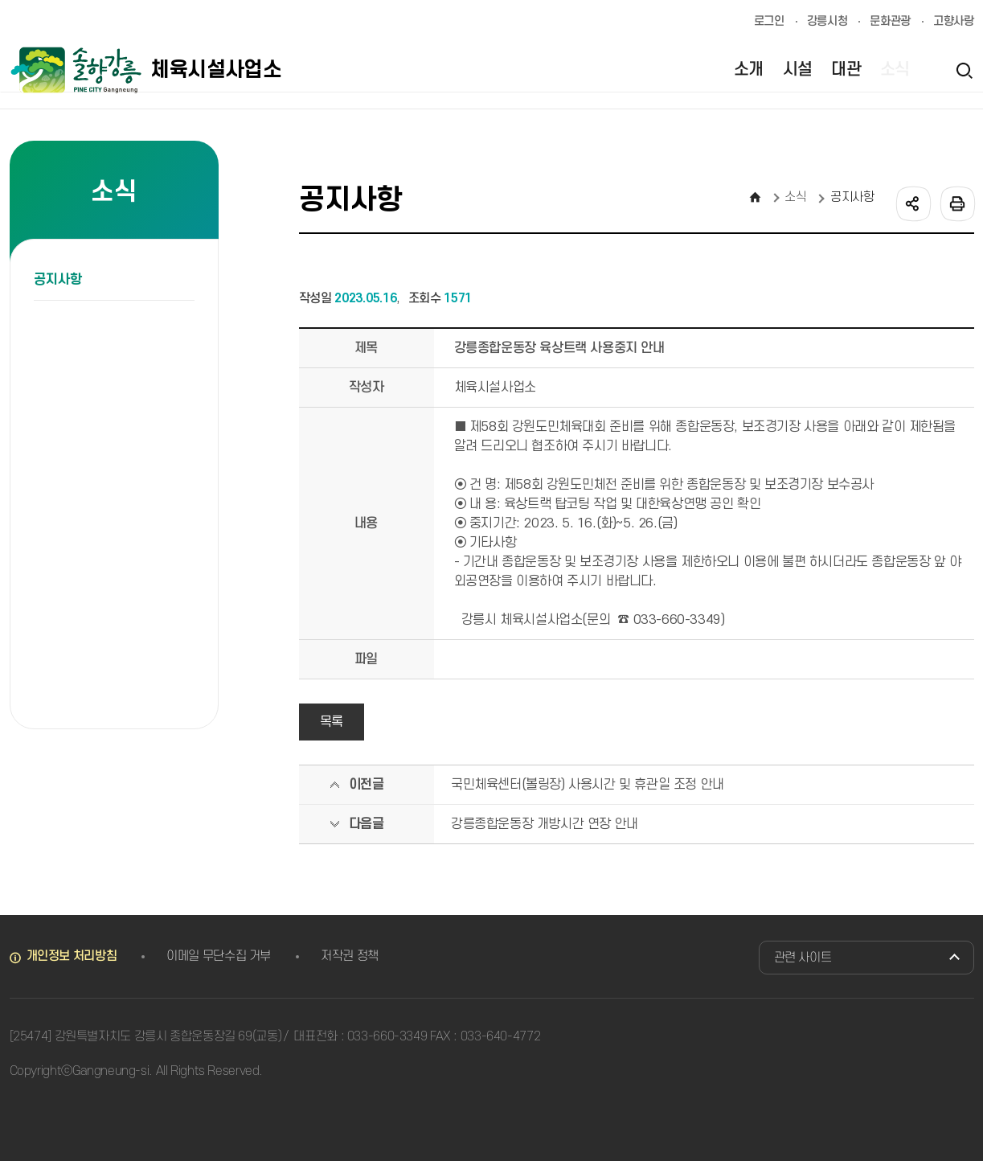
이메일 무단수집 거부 (218, 956)
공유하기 (912, 202)
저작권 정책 (350, 956)
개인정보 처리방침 (72, 956)
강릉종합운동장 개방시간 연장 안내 (544, 824)
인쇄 (956, 202)
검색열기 (964, 70)
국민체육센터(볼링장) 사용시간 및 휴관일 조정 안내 (587, 784)
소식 (795, 197)
